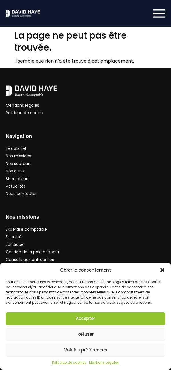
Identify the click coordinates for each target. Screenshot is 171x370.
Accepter (85, 318)
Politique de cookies (69, 362)
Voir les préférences (85, 350)
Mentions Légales (104, 362)
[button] (162, 270)
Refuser (85, 334)
